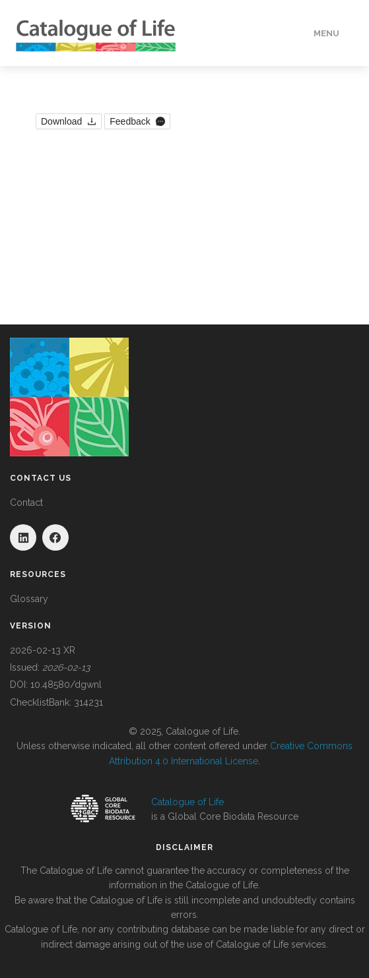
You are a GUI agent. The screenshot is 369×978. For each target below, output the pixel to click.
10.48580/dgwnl (66, 684)
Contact (26, 502)
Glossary (29, 599)
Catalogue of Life (187, 802)
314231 (88, 702)
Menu (326, 33)
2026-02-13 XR (42, 650)
